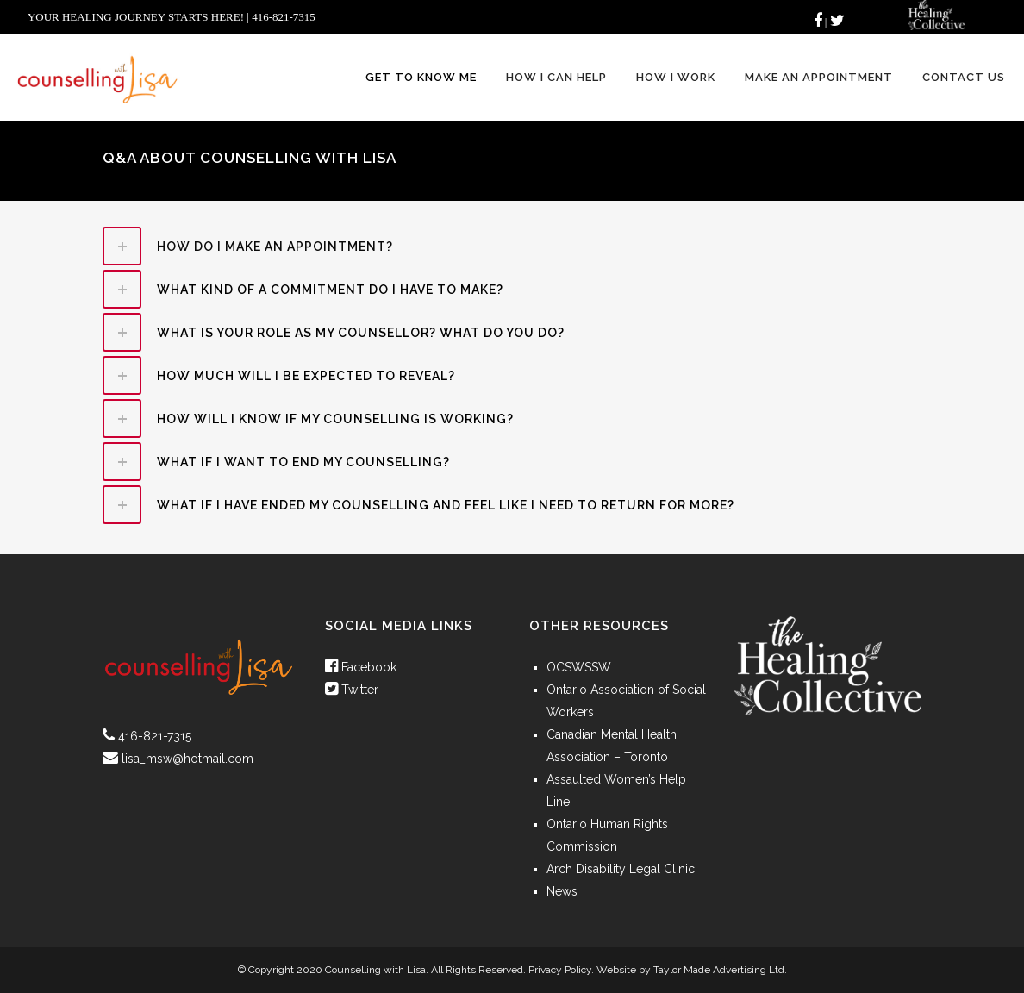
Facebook (360, 667)
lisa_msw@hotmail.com (187, 758)
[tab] (512, 246)
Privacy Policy (559, 970)
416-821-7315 (154, 736)
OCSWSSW (578, 667)
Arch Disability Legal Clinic (620, 869)
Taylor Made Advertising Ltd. (720, 970)
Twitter (351, 689)
